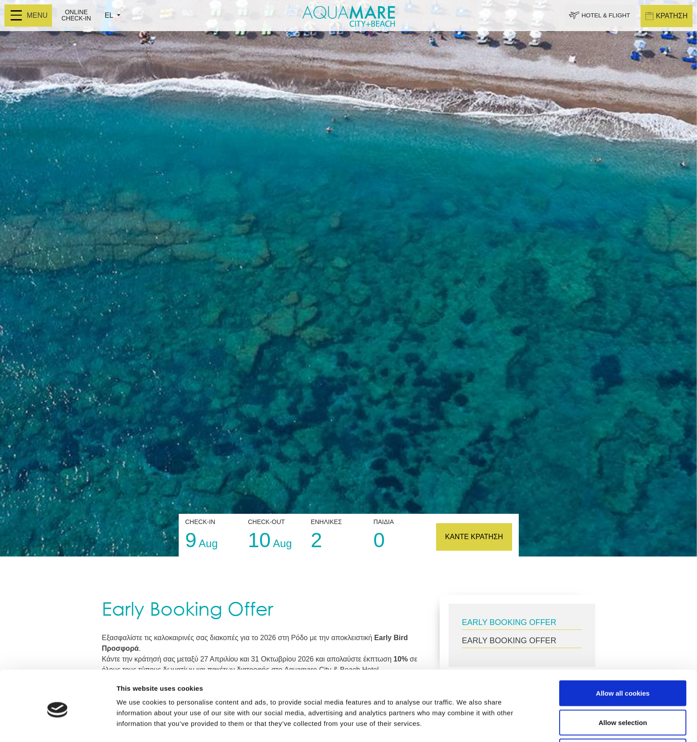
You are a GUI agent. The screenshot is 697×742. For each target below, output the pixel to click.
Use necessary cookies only (622, 718)
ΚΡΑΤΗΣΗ (666, 16)
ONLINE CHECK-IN (76, 15)
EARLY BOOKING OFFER (509, 622)
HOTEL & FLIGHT (603, 15)
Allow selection (622, 689)
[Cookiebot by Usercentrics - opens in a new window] (57, 724)
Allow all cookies (623, 660)
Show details (466, 719)
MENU (29, 15)
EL (110, 15)
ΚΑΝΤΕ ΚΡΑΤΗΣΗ (474, 536)
